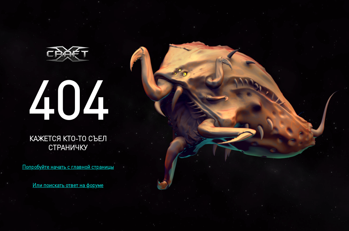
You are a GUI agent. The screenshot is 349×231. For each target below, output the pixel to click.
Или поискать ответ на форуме (67, 185)
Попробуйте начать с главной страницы (68, 166)
